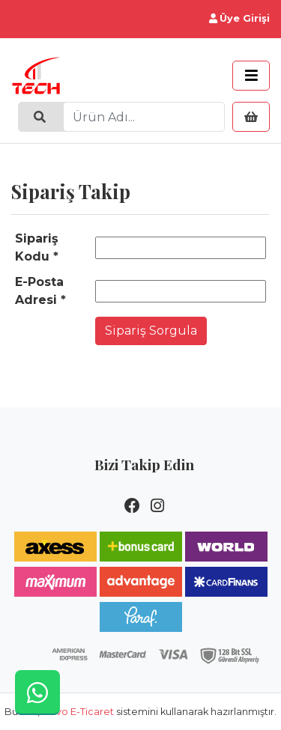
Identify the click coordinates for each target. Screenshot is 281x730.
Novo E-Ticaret (78, 711)
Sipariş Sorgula (151, 330)
